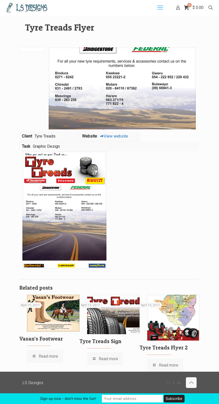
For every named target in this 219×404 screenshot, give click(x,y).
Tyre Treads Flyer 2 (164, 347)
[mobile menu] (160, 7)
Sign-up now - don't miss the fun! (68, 398)
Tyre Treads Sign (100, 341)
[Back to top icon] (191, 382)
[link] (64, 210)
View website (114, 136)
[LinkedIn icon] (179, 383)
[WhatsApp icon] (168, 383)
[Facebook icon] (173, 383)
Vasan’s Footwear (41, 338)
